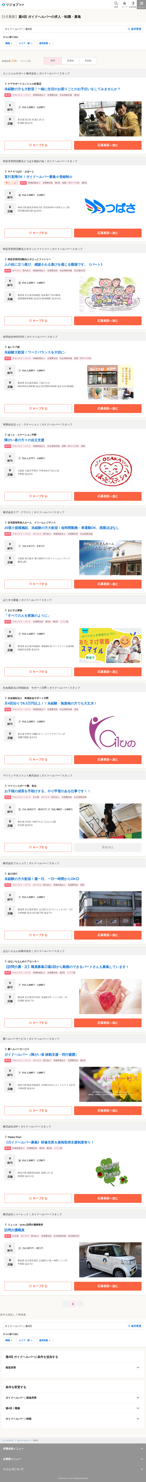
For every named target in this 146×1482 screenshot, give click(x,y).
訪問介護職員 (14, 1230)
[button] (73, 102)
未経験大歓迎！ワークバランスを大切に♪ (35, 352)
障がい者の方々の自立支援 (24, 440)
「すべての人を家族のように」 (27, 615)
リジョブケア (7, 1440)
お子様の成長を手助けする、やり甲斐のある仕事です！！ (47, 791)
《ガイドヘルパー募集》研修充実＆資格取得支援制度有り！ (49, 1142)
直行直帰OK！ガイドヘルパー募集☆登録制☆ (38, 177)
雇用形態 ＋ (45, 43)
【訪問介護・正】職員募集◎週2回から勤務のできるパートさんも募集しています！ (66, 967)
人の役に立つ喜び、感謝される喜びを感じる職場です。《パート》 (54, 264)
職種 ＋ (9, 43)
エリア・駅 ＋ (26, 43)
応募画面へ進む (108, 145)
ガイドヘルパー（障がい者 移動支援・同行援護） (41, 1054)
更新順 (88, 60)
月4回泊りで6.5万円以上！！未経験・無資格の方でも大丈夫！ (50, 703)
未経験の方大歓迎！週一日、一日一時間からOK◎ (41, 879)
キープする (38, 145)
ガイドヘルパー (23, 1440)
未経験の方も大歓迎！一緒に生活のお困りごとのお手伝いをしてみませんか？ (62, 89)
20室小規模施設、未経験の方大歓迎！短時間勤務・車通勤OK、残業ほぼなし (61, 528)
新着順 (70, 60)
